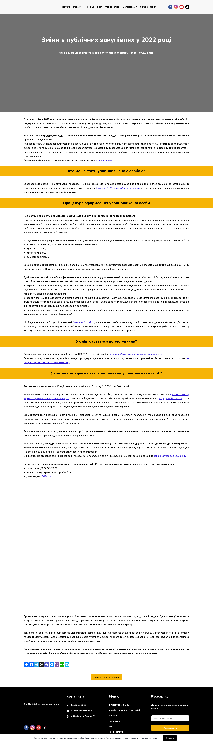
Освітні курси (112, 7)
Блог (99, 7)
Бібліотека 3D (130, 7)
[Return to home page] (35, 6)
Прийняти (169, 738)
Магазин (77, 7)
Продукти (65, 7)
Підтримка (114, 721)
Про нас (89, 7)
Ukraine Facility (148, 7)
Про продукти (116, 732)
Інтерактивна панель (120, 705)
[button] (170, 7)
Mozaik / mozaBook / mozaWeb (124, 710)
